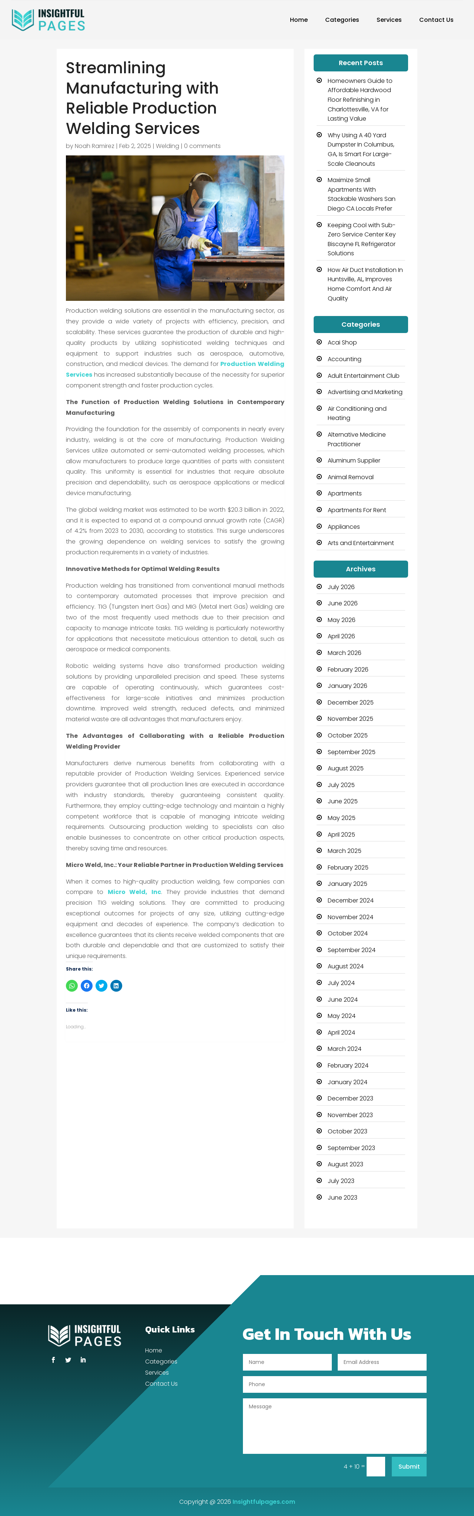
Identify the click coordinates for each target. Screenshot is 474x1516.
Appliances (344, 526)
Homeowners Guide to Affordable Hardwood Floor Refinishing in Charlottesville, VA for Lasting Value (360, 100)
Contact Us (436, 20)
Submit (409, 1466)
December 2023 (350, 1098)
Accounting (344, 359)
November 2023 (350, 1115)
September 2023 (351, 1148)
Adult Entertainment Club (364, 376)
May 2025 (342, 818)
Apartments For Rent (357, 510)
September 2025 (351, 752)
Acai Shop (342, 342)
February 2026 (348, 669)
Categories (342, 20)
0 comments (202, 146)
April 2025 (341, 834)
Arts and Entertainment (361, 543)
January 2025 (347, 884)
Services (389, 20)
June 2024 (343, 999)
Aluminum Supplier (354, 460)
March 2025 (344, 851)
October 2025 (348, 735)
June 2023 (342, 1197)
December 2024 (351, 900)
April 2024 (341, 1032)
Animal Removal (351, 477)
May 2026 (342, 620)
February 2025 (348, 867)
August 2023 (345, 1164)
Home (299, 20)
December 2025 (351, 702)
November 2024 (350, 917)
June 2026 (343, 603)
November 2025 (350, 719)
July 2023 (341, 1181)
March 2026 (344, 653)
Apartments (345, 493)
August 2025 (346, 768)
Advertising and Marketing (365, 392)
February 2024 (348, 1065)
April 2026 (341, 636)
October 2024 (348, 933)
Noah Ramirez (94, 146)
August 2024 (346, 966)
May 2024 (342, 1016)
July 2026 (341, 587)
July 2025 (341, 785)
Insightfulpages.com (264, 1501)
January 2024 (347, 1082)
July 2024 (341, 983)
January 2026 (347, 686)
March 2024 (344, 1049)
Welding (167, 146)
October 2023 (347, 1131)
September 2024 (351, 950)
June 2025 (343, 801)
